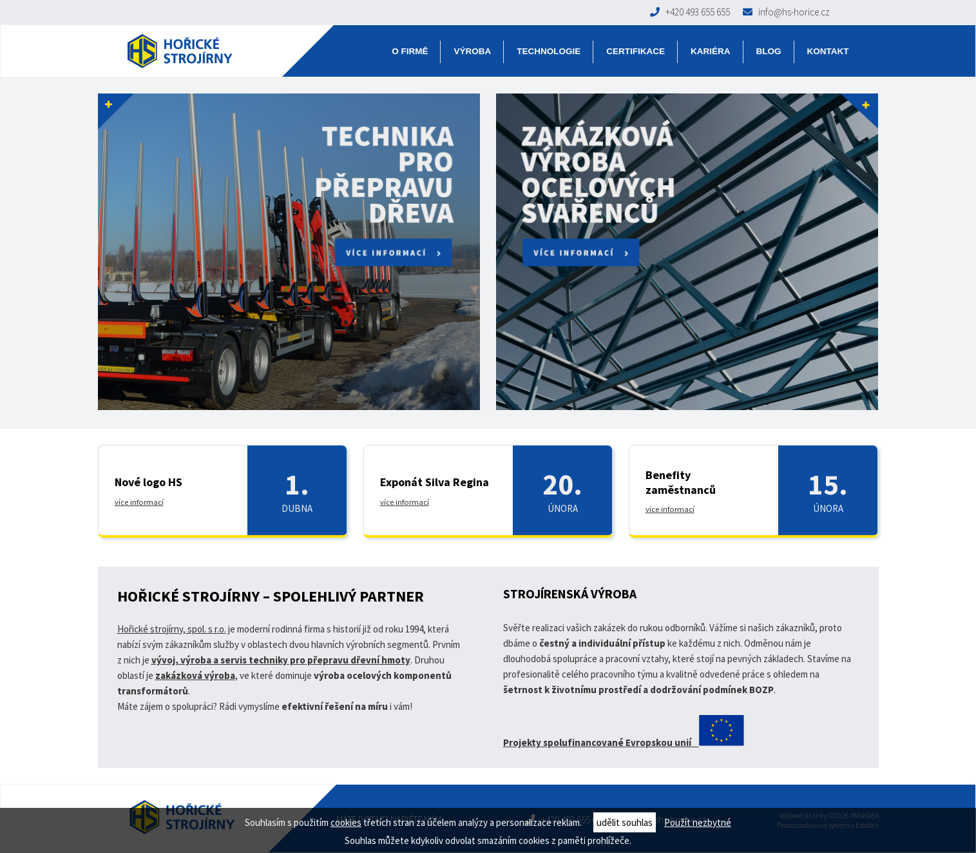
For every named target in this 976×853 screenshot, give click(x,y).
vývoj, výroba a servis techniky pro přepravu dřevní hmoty (280, 660)
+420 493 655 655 (690, 12)
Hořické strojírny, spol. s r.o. (171, 629)
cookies (345, 822)
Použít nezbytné (697, 822)
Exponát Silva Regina (434, 482)
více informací (139, 501)
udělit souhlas (625, 822)
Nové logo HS (148, 482)
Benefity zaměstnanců (681, 482)
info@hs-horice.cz (786, 12)
